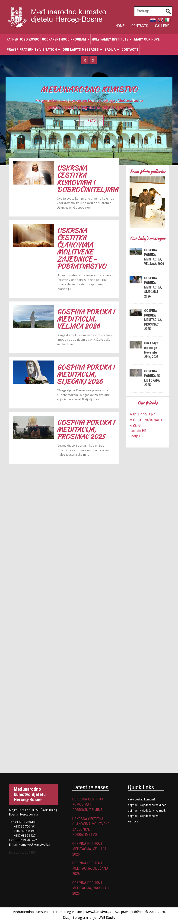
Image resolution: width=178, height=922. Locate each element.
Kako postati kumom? (141, 799)
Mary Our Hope (147, 39)
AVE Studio (107, 917)
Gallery (162, 26)
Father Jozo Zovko (23, 39)
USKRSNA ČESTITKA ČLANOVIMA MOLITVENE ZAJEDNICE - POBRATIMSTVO (81, 248)
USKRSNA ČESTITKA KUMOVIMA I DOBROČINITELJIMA (87, 178)
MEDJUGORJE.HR (143, 415)
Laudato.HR (138, 431)
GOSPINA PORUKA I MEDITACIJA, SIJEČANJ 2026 (85, 374)
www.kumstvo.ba (98, 911)
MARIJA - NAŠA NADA (146, 420)
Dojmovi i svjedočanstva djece (147, 805)
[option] (89, 121)
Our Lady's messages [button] (82, 49)
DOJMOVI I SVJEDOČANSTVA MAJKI (147, 810)
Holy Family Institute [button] (112, 39)
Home (119, 26)
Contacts (139, 26)
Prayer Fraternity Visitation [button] (33, 49)
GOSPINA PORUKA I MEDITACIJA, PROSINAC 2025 (85, 429)
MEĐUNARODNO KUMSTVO (89, 89)
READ (91, 120)
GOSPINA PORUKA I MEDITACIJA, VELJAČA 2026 (85, 319)
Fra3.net (135, 425)
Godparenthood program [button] (65, 39)
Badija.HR (136, 436)
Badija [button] (112, 49)
